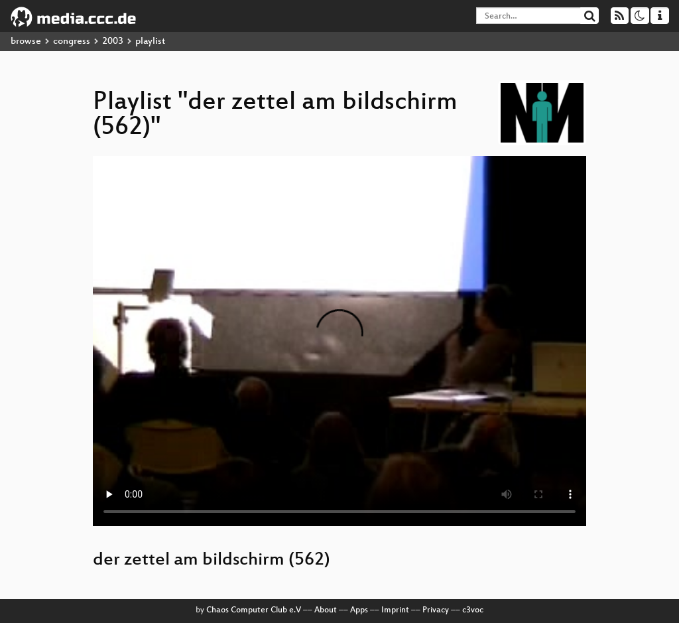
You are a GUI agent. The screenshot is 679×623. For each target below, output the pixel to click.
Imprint (395, 610)
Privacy (435, 610)
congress (71, 41)
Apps (359, 610)
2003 (112, 41)
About (325, 610)
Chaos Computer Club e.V (253, 610)
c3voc (472, 610)
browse (26, 41)
